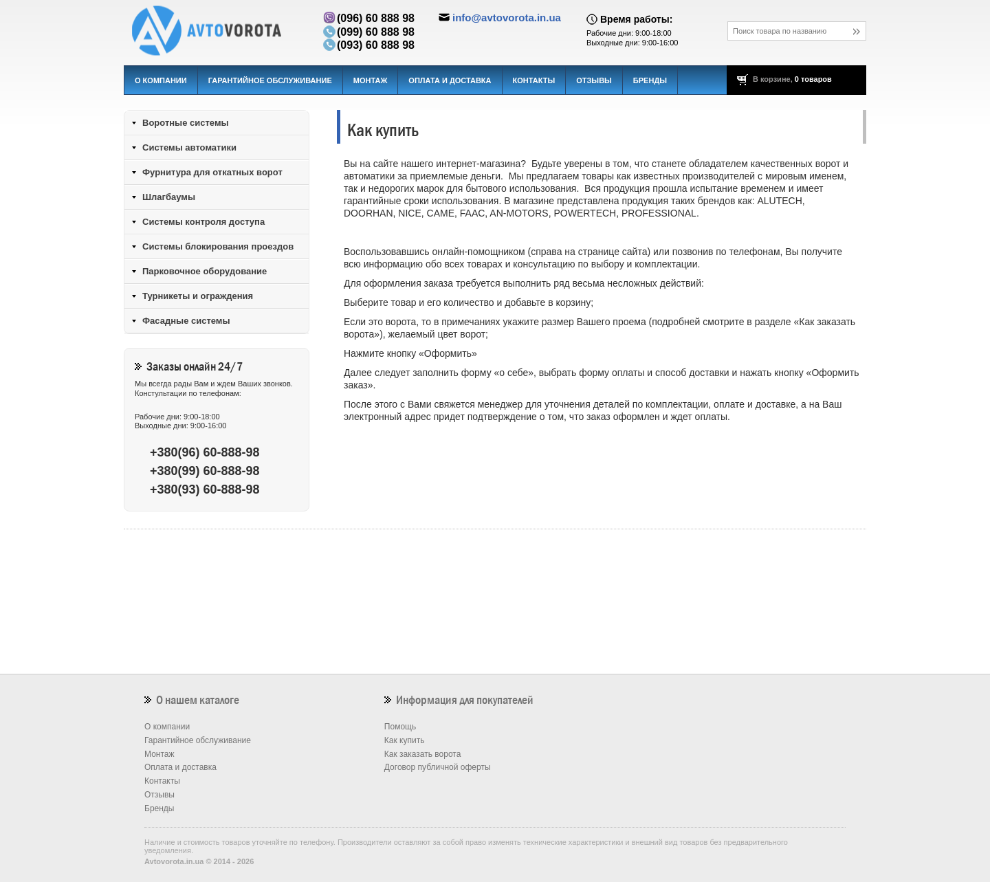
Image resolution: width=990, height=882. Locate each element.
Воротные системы (185, 123)
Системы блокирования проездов (218, 246)
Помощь (400, 726)
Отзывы (594, 80)
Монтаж (370, 80)
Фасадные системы (186, 321)
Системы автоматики (189, 147)
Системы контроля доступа (203, 222)
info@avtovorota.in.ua (506, 17)
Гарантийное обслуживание (270, 80)
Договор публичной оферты (437, 767)
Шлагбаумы (168, 197)
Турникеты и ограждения (197, 296)
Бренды (650, 80)
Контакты (534, 80)
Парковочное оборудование (204, 271)
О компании (161, 80)
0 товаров (813, 79)
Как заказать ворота (422, 754)
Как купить (404, 740)
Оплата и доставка (449, 80)
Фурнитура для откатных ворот (212, 172)
